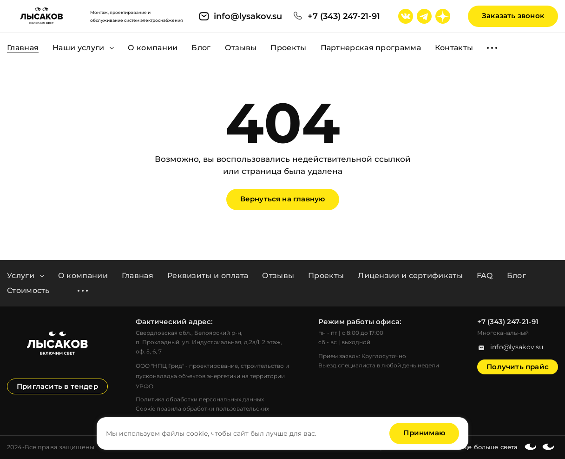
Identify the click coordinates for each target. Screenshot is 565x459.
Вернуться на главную (282, 198)
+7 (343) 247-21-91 (344, 16)
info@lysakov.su (248, 16)
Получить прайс (517, 366)
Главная (137, 276)
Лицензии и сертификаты (410, 276)
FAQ (485, 276)
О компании (83, 276)
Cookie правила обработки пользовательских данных (202, 413)
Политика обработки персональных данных (200, 399)
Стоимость (28, 290)
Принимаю (424, 432)
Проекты (326, 276)
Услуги (25, 276)
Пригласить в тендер (57, 386)
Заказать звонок (513, 15)
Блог (516, 276)
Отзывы (278, 276)
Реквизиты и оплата (207, 276)
